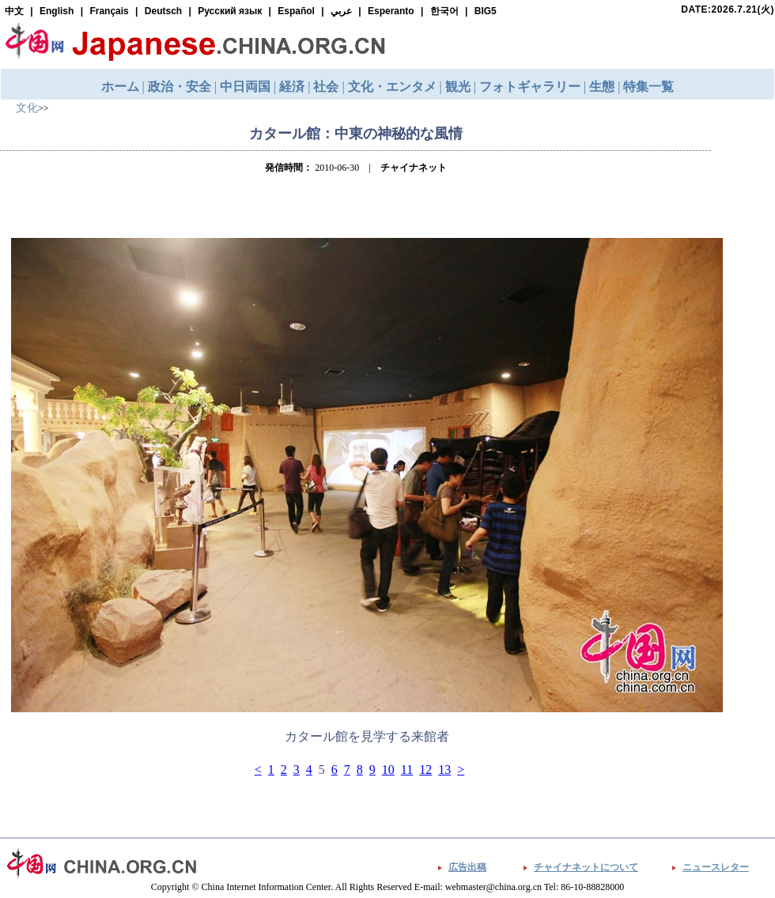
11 (407, 769)
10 (388, 769)
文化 (27, 108)
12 (425, 769)
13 (444, 769)
